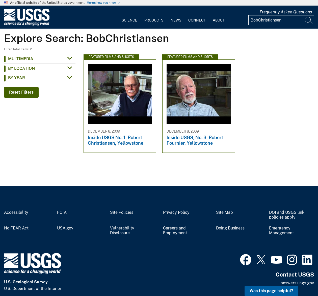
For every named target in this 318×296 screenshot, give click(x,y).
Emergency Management (281, 230)
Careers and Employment (175, 230)
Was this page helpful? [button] (271, 290)
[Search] (309, 20)
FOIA (62, 212)
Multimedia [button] (20, 58)
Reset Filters (21, 92)
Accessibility (16, 212)
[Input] (281, 20)
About (219, 20)
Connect (197, 20)
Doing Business (230, 228)
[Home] (26, 24)
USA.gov (65, 228)
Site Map (224, 212)
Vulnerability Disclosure (122, 230)
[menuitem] (129, 17)
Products (153, 20)
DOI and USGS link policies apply (286, 215)
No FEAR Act (16, 228)
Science (129, 20)
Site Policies (121, 212)
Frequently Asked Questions (286, 12)
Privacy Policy (176, 212)
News (176, 20)
